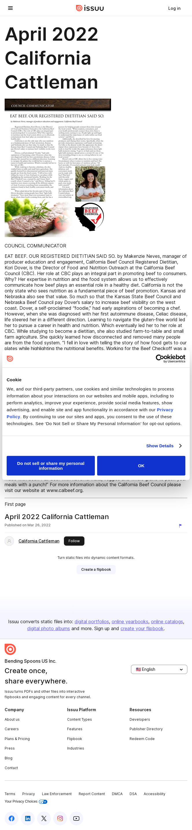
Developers (140, 719)
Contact (11, 768)
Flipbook (74, 739)
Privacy (28, 794)
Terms (10, 794)
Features (74, 729)
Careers (12, 729)
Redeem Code (142, 739)
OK (141, 465)
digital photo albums (48, 628)
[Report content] (181, 525)
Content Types (79, 719)
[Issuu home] (90, 8)
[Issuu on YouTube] (76, 818)
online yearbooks (130, 621)
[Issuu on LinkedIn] (28, 818)
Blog (8, 758)
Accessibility (154, 794)
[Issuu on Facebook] (12, 818)
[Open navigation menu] (10, 8)
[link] (174, 8)
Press (10, 748)
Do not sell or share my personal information (50, 465)
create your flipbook (142, 628)
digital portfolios (92, 621)
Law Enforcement (57, 794)
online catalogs (167, 621)
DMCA (117, 794)
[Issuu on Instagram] (60, 818)
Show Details (160, 445)
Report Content (92, 794)
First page (15, 504)
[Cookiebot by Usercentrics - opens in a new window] (160, 358)
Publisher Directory (146, 729)
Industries (75, 748)
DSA (133, 794)
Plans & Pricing (17, 739)
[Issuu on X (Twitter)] (44, 818)
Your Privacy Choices (26, 801)
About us (12, 719)
